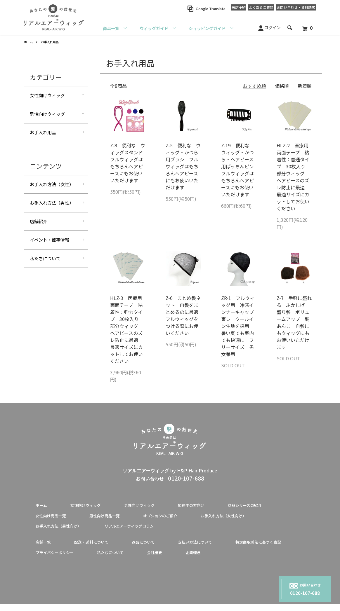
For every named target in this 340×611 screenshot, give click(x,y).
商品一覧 (111, 28)
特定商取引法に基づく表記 (64, 558)
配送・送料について (99, 546)
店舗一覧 (45, 546)
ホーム (29, 41)
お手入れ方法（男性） (52, 203)
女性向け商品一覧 (54, 517)
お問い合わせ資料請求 (293, 8)
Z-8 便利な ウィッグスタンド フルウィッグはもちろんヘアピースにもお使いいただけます (129, 163)
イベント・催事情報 (49, 240)
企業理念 (292, 558)
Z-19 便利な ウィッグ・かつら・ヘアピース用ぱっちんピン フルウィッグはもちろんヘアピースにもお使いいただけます (240, 170)
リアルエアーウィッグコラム (145, 529)
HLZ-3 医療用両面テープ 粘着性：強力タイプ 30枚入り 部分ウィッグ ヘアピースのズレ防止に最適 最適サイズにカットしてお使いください (126, 329)
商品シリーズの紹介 (271, 505)
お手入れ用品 (53, 41)
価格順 (282, 85)
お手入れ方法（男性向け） (64, 529)
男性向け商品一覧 (115, 517)
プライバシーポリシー (138, 558)
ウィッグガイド (154, 28)
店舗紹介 (38, 221)
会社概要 (250, 558)
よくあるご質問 (253, 8)
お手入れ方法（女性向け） (251, 517)
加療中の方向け (211, 505)
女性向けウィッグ (47, 95)
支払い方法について (216, 546)
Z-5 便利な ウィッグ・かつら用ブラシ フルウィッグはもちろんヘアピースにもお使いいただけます (183, 166)
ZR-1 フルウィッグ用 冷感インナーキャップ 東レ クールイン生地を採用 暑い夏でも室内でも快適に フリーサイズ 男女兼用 (240, 325)
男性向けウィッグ (47, 114)
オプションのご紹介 (178, 517)
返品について (157, 546)
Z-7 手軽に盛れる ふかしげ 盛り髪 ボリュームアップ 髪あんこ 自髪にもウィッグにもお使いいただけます (294, 322)
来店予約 (225, 8)
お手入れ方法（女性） (52, 184)
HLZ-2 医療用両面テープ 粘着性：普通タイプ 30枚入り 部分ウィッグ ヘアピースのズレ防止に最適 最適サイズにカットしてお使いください (293, 177)
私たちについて (45, 258)
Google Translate (194, 8)
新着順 (305, 85)
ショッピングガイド (207, 28)
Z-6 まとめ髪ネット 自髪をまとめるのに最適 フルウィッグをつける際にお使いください (184, 315)
